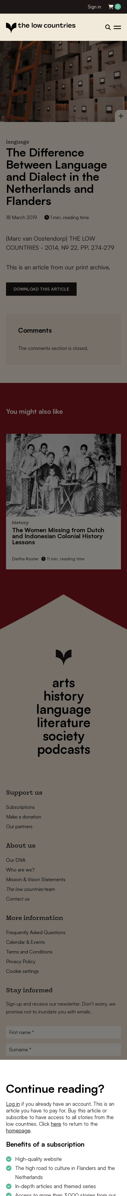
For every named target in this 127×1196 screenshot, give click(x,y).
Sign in (94, 7)
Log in (13, 1104)
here (56, 1124)
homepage (18, 1130)
